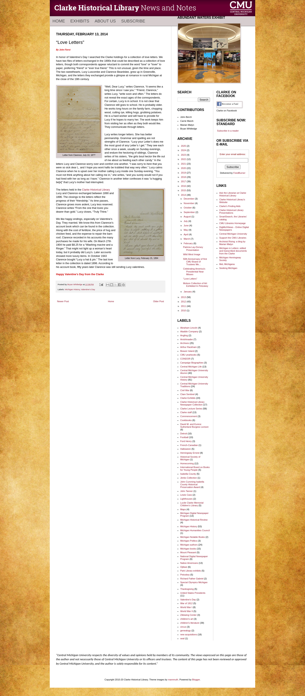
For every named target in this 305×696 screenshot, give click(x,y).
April (186, 234)
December (189, 198)
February (188, 243)
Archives (184, 343)
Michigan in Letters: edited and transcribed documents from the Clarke (233, 251)
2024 (184, 150)
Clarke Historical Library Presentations (231, 211)
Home (58, 21)
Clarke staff (186, 412)
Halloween (185, 449)
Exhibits (79, 21)
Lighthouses (186, 499)
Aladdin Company (189, 331)
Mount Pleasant (188, 552)
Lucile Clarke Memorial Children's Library (192, 504)
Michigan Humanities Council (195, 530)
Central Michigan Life (191, 366)
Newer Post (63, 301)
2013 (184, 297)
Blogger (196, 679)
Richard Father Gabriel (191, 578)
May (186, 230)
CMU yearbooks (188, 355)
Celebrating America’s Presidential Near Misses (194, 271)
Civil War (184, 390)
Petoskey (185, 574)
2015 (184, 190)
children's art (186, 619)
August (187, 216)
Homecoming (187, 463)
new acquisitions (188, 634)
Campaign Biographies (191, 362)
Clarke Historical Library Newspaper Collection (192, 403)
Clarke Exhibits (187, 398)
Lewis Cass (186, 495)
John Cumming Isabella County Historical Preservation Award (192, 484)
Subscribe (133, 21)
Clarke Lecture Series (191, 408)
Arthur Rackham (188, 347)
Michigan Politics (188, 541)
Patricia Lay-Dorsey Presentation (193, 248)
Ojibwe (183, 567)
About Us (105, 21)
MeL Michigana (227, 264)
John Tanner (186, 491)
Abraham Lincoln (189, 327)
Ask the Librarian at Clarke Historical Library (232, 194)
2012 (184, 301)
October (188, 207)
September (189, 212)
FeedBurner (239, 173)
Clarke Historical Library (96, 189)
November (189, 203)
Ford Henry (186, 441)
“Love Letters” (190, 278)
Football (184, 437)
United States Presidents (192, 593)
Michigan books (188, 548)
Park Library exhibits (190, 570)
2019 (184, 172)
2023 (184, 155)
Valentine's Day (88, 289)
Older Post (158, 301)
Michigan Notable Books (192, 537)
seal (182, 638)
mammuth (173, 679)
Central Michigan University (233, 234)
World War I (186, 607)
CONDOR (185, 358)
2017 (184, 181)
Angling (184, 335)
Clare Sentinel (187, 394)
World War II (186, 611)
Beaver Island (187, 351)
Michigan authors (189, 544)
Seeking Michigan (228, 268)
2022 (184, 159)
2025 (184, 146)
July (186, 221)
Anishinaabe (186, 339)
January (188, 291)
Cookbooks (186, 420)
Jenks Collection (188, 478)
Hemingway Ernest (189, 453)
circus (183, 627)
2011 (184, 306)
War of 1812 (186, 603)
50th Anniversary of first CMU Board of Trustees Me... (195, 262)
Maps (183, 509)
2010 (184, 310)
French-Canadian (189, 445)
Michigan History (72, 289)
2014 (184, 195)
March (187, 239)
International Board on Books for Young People (195, 468)
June (186, 225)
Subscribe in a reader (228, 130)
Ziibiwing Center (188, 615)
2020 (184, 168)
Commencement (188, 416)
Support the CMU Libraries (232, 238)
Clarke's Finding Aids (229, 206)
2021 (184, 164)
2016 (184, 186)
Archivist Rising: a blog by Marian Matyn (232, 242)
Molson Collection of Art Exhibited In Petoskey (195, 284)
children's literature (189, 623)
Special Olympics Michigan (193, 582)
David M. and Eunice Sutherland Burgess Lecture (194, 425)
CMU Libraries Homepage (232, 223)
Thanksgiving (187, 589)
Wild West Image (191, 254)
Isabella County (188, 474)
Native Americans (189, 563)
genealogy (185, 630)
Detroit (183, 433)
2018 (184, 177)
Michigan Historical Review (193, 520)
